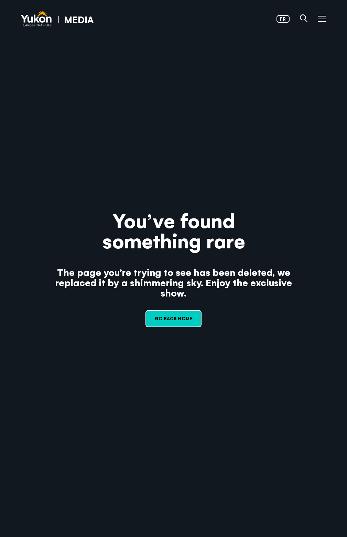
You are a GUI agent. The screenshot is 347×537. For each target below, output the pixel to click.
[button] (304, 19)
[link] (57, 19)
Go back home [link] (173, 319)
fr (283, 19)
